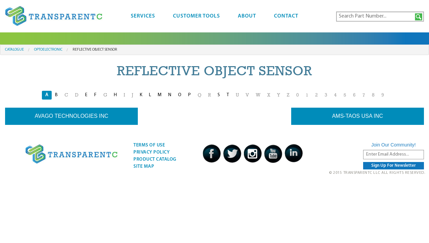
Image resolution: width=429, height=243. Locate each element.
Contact (286, 16)
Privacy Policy (151, 152)
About (247, 16)
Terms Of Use (149, 145)
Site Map (143, 166)
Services (143, 16)
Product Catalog (154, 159)
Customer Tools (196, 16)
